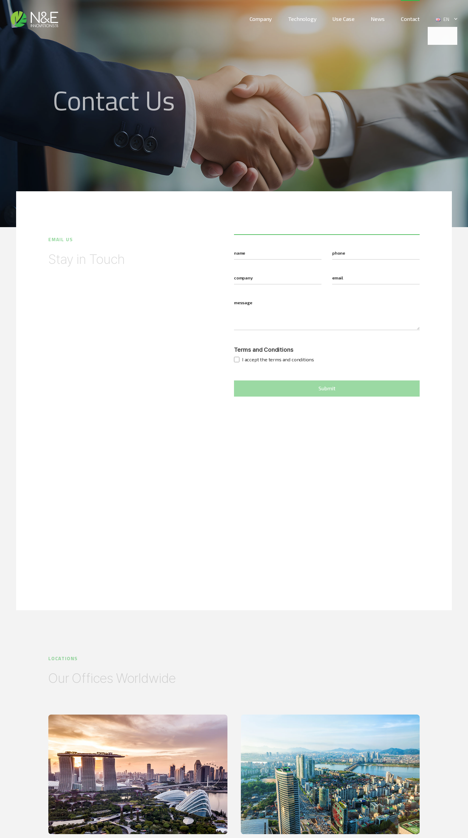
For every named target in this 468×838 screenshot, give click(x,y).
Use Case (343, 19)
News (378, 19)
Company (261, 19)
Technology (302, 19)
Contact (410, 19)
